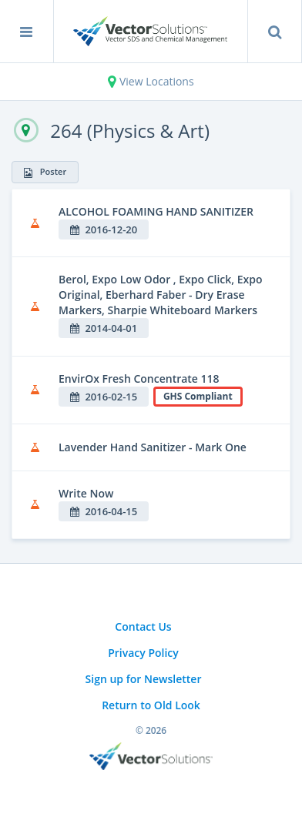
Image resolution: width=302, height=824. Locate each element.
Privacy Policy (143, 652)
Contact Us (143, 626)
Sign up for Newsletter (144, 679)
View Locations (150, 81)
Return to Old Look (151, 705)
